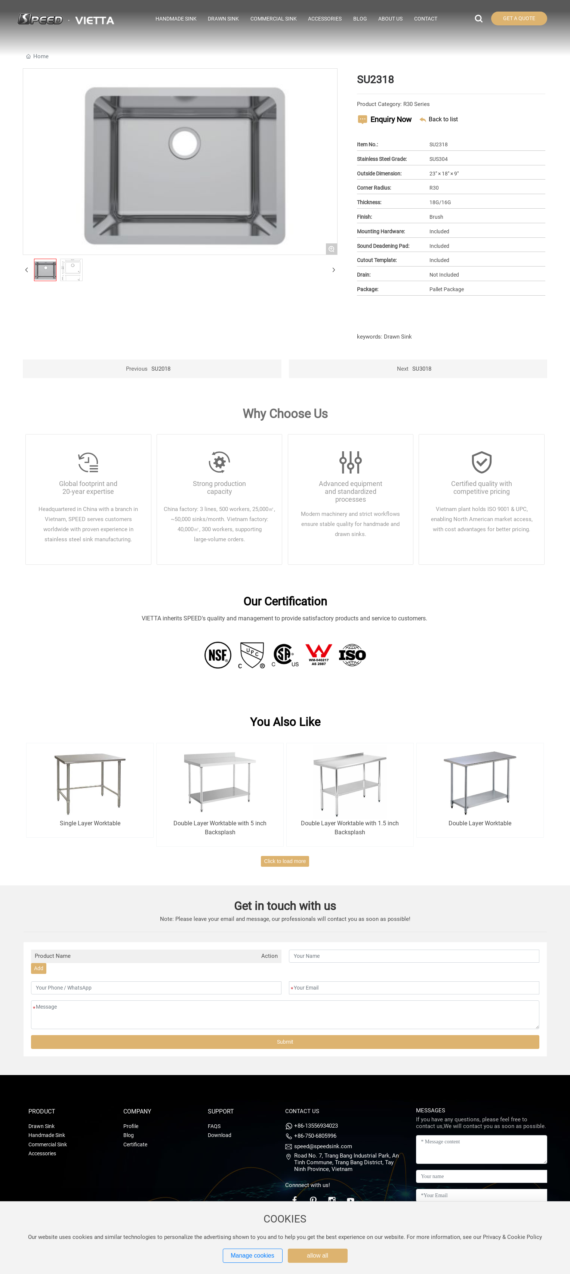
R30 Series (416, 104)
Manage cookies (252, 1255)
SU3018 (421, 368)
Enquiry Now (391, 119)
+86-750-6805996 (315, 1136)
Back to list (443, 119)
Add (38, 968)
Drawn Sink (398, 336)
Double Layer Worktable (480, 823)
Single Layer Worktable (90, 823)
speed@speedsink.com (323, 1146)
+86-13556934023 (316, 1125)
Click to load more (285, 861)
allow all (317, 1255)
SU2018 (160, 368)
